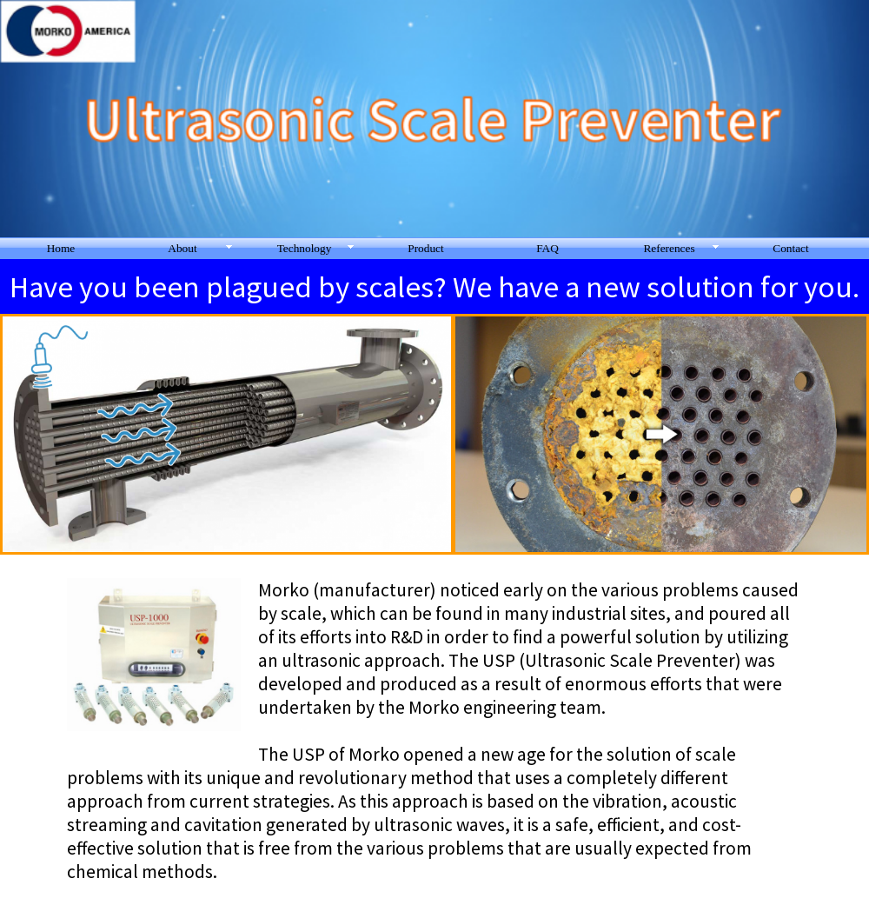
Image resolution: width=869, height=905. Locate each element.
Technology (304, 248)
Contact (790, 248)
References (668, 248)
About (182, 248)
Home (61, 248)
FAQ (547, 248)
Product (425, 248)
